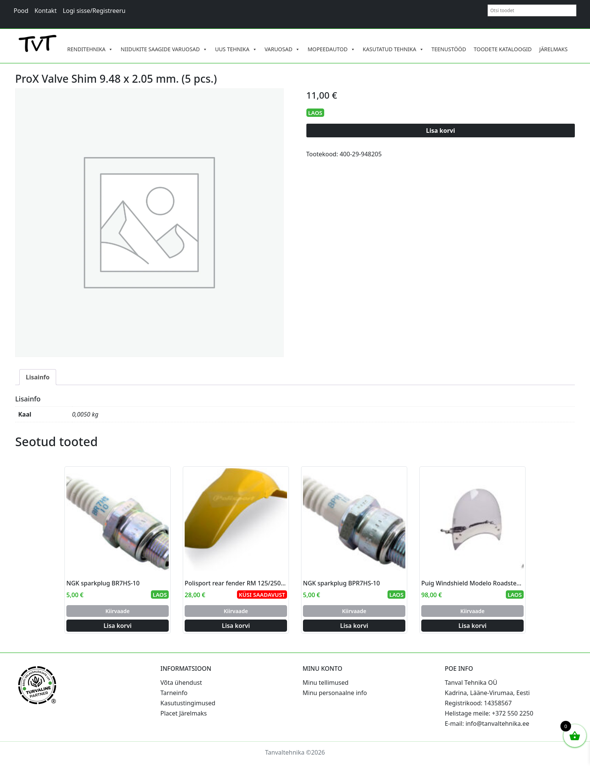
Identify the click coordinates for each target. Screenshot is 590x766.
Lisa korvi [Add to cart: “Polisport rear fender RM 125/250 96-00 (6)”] (236, 625)
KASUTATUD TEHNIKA (393, 49)
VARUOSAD (282, 49)
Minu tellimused (325, 682)
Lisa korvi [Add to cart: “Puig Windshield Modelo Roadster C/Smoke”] (472, 625)
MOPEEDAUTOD (331, 49)
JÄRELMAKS (553, 49)
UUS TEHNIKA (236, 49)
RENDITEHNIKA (90, 49)
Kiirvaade (117, 611)
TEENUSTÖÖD (449, 49)
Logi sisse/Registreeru (94, 10)
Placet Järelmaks (183, 713)
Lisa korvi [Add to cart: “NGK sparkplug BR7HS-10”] (118, 625)
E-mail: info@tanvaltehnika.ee (487, 723)
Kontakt (46, 10)
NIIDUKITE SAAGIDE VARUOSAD (164, 49)
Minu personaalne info (335, 693)
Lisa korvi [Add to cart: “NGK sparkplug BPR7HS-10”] (354, 625)
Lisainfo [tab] (38, 377)
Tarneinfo (173, 693)
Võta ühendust (181, 682)
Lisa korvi (440, 130)
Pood (21, 10)
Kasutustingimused (187, 703)
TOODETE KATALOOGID (503, 49)
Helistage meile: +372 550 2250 (489, 713)
